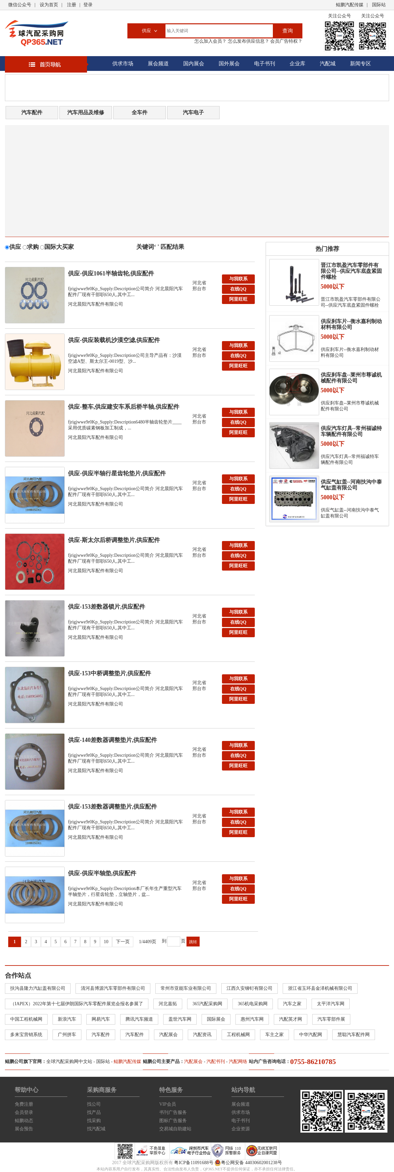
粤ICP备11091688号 (193, 1162)
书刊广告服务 (173, 1112)
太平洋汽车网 (330, 1003)
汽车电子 (193, 112)
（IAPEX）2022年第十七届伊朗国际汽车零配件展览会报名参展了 (76, 1003)
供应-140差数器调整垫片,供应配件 (112, 740)
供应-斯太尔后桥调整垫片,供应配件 (114, 540)
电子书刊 (264, 63)
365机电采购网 (253, 1003)
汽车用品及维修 (85, 112)
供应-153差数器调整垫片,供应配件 (112, 806)
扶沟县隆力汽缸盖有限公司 (37, 988)
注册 (71, 4)
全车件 (139, 112)
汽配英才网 (290, 1019)
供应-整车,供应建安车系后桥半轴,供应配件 (123, 406)
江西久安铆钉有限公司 (250, 988)
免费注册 (24, 1104)
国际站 (379, 4)
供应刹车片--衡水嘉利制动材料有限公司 (351, 324)
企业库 (297, 63)
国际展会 (216, 1019)
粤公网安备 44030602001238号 (248, 1163)
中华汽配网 (310, 1034)
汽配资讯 (202, 1034)
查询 (287, 30)
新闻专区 (360, 63)
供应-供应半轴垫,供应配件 (102, 873)
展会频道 (158, 63)
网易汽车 (101, 1019)
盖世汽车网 (179, 1019)
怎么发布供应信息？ (248, 41)
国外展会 (229, 63)
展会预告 (24, 1128)
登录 (88, 4)
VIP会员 (167, 1104)
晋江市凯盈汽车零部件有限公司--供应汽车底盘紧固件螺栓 (351, 271)
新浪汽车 (67, 1019)
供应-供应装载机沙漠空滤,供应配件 (114, 340)
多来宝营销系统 (26, 1034)
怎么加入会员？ (210, 41)
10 (106, 941)
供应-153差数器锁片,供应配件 (106, 606)
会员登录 (24, 1112)
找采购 (94, 1120)
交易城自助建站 (175, 1128)
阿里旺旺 (238, 299)
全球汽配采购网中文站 (69, 1061)
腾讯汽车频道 (139, 1019)
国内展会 (193, 63)
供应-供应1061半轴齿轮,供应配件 (111, 273)
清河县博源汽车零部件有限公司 (113, 988)
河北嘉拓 (168, 1003)
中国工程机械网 (26, 1019)
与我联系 (238, 278)
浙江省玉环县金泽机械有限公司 (320, 988)
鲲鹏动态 (24, 1120)
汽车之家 (292, 1003)
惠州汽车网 (252, 1019)
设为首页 (49, 4)
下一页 (123, 941)
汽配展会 (168, 1034)
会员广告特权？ (286, 41)
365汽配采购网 (207, 1003)
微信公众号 (19, 4)
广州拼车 (67, 1034)
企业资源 (240, 1128)
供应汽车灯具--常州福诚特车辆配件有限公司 (351, 431)
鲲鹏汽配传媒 (349, 4)
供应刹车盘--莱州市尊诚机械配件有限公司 (351, 377)
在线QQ (238, 289)
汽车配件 (31, 112)
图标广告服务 (173, 1120)
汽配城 (328, 63)
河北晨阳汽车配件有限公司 (95, 304)
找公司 (94, 1104)
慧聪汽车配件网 (354, 1034)
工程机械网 (238, 1034)
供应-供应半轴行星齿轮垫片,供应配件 (117, 473)
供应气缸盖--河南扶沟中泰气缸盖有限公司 (351, 484)
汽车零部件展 (331, 1019)
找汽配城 (96, 1128)
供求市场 (122, 63)
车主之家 (274, 1034)
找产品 (94, 1112)
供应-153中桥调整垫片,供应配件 (109, 673)
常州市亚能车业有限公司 (186, 988)
